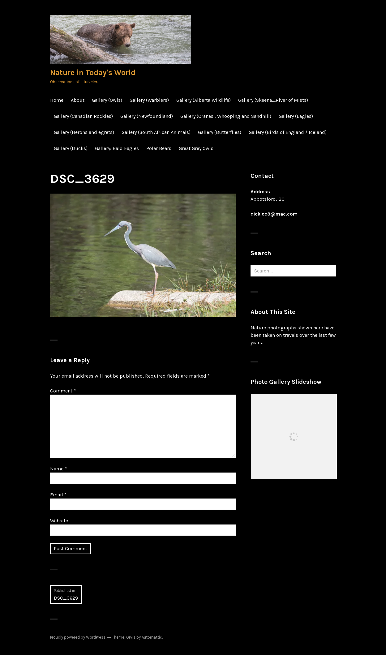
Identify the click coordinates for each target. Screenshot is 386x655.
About (77, 100)
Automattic (152, 637)
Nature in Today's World (92, 72)
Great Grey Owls (196, 148)
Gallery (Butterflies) (219, 132)
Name (58, 469)
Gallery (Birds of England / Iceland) (288, 132)
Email (58, 495)
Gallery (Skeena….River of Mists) (273, 100)
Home (56, 100)
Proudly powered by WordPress (77, 637)
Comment (63, 391)
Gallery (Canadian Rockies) (83, 116)
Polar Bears (158, 148)
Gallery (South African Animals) (156, 132)
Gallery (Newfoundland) (146, 116)
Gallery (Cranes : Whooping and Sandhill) (225, 116)
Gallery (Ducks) (71, 148)
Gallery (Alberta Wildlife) (203, 100)
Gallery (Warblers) (149, 100)
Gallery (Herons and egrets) (84, 132)
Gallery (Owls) (107, 100)
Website (59, 521)
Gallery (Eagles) (296, 116)
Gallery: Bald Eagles (117, 148)
